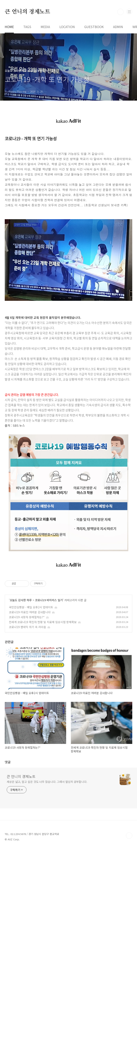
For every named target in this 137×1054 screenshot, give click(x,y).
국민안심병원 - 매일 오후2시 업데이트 (31, 731)
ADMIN (118, 82)
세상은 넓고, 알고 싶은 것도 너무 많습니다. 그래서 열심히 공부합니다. (47, 987)
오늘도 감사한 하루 (21, 724)
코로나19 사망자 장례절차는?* (27, 741)
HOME (9, 82)
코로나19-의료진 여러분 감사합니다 (30, 736)
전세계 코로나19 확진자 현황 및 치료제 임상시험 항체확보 (43, 745)
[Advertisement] (68, 31)
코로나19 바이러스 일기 (49, 724)
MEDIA (45, 82)
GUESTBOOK (94, 82)
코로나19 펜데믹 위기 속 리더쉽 (27, 750)
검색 (120, 67)
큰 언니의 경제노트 (27, 67)
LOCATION (67, 82)
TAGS (27, 82)
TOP (129, 1041)
